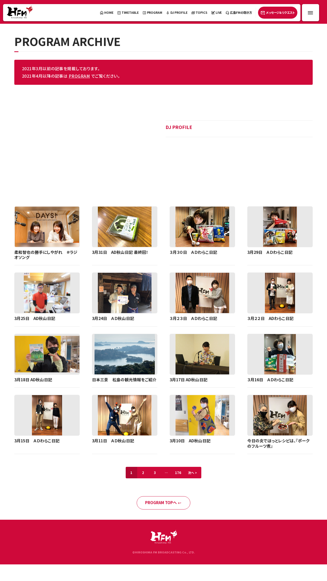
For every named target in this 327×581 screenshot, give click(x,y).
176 (179, 473)
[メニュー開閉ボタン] (310, 12)
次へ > (194, 473)
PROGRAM (79, 76)
